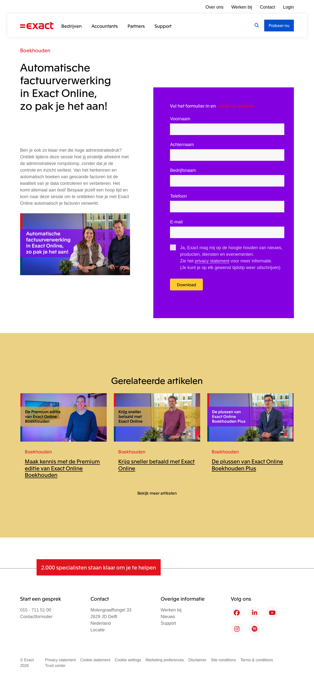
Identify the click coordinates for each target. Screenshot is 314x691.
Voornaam (180, 118)
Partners (136, 26)
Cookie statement (95, 660)
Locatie (98, 629)
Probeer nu (279, 25)
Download (186, 284)
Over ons (214, 7)
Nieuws (168, 616)
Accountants (105, 26)
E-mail (176, 221)
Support (163, 26)
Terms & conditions (256, 660)
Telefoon (178, 196)
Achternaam (182, 144)
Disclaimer (197, 660)
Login (288, 7)
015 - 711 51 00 (35, 610)
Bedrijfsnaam (183, 170)
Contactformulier (36, 616)
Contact (267, 7)
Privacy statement (60, 660)
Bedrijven (71, 26)
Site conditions (223, 660)
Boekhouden (35, 50)
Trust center (55, 666)
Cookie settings (128, 660)
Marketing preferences (164, 660)
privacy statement (212, 260)
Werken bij (241, 7)
